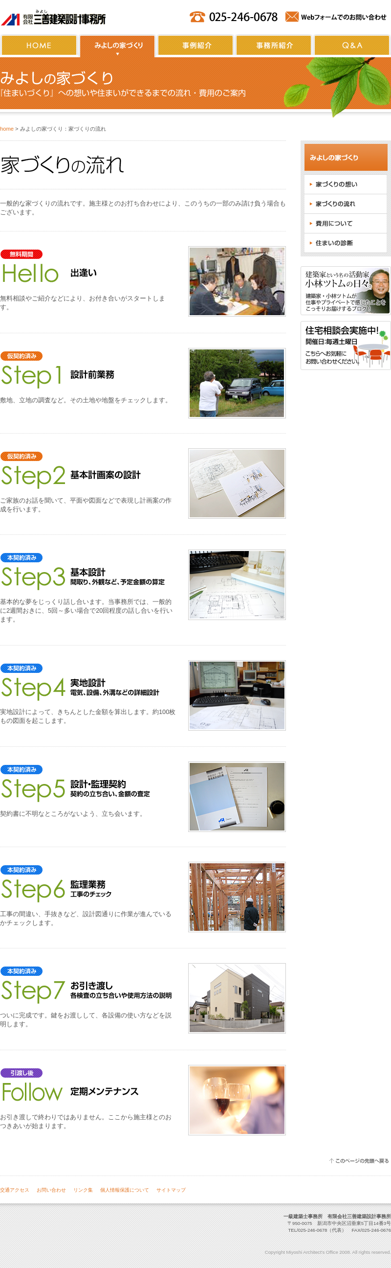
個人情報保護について (124, 1190)
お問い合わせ (51, 1190)
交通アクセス (14, 1190)
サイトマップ (171, 1190)
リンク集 (83, 1190)
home (7, 129)
